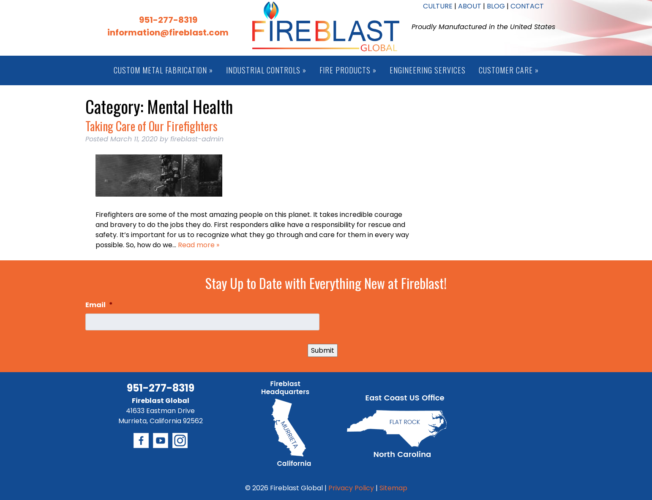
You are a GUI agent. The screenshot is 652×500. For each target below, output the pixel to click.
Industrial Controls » (266, 70)
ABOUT (469, 6)
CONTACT (527, 6)
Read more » (198, 245)
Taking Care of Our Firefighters (151, 126)
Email (99, 305)
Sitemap (393, 488)
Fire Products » (347, 70)
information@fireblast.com (168, 32)
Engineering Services (428, 70)
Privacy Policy (351, 488)
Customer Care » (509, 70)
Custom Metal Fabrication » (163, 70)
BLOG (496, 6)
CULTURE (438, 6)
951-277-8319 (168, 20)
